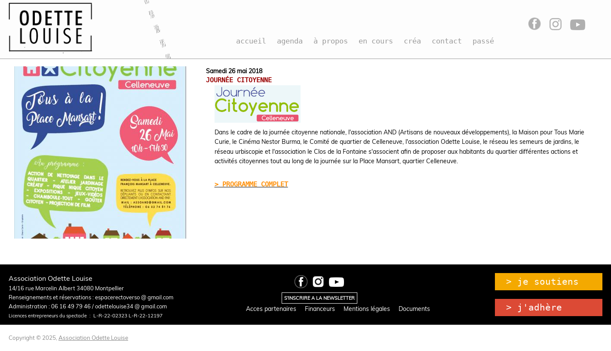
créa (412, 41)
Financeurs (320, 309)
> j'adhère (534, 307)
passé (483, 41)
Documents (414, 309)
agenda (290, 41)
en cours (376, 41)
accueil (251, 41)
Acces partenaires (271, 309)
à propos (330, 41)
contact (447, 41)
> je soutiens (542, 281)
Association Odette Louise (93, 337)
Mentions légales (367, 309)
